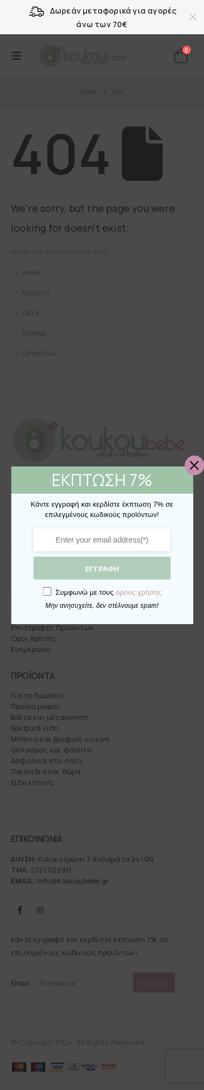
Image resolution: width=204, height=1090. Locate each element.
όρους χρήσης (137, 590)
